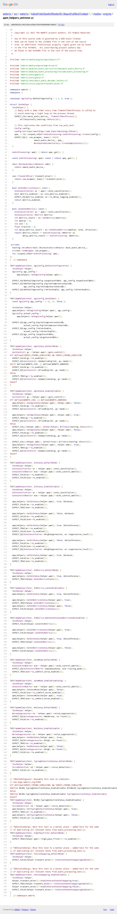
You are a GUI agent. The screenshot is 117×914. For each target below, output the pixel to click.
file (61, 24)
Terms (33, 909)
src (16, 13)
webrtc (7, 13)
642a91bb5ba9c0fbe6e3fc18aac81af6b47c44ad (59, 13)
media (97, 13)
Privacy (25, 909)
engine (107, 13)
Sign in (111, 4)
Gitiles (17, 909)
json (112, 909)
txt (105, 909)
